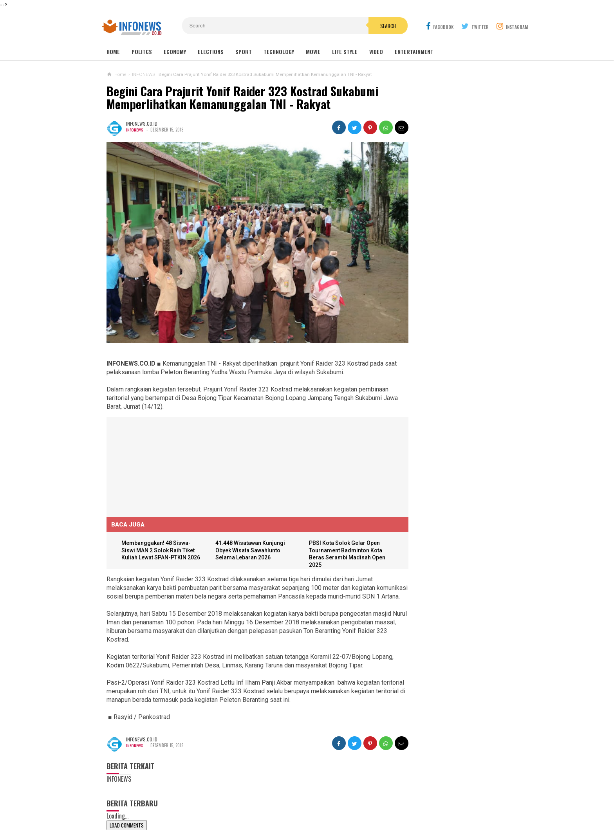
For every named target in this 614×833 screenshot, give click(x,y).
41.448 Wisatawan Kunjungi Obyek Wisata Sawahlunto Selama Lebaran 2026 (245, 532)
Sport (243, 51)
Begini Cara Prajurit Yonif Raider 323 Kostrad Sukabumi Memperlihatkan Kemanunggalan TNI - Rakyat (242, 98)
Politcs (142, 51)
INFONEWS (134, 129)
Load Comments (127, 824)
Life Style (345, 51)
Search (351, 26)
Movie (313, 51)
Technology (279, 51)
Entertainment (414, 51)
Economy (175, 51)
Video (376, 51)
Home (113, 51)
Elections (211, 51)
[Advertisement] (165, 447)
